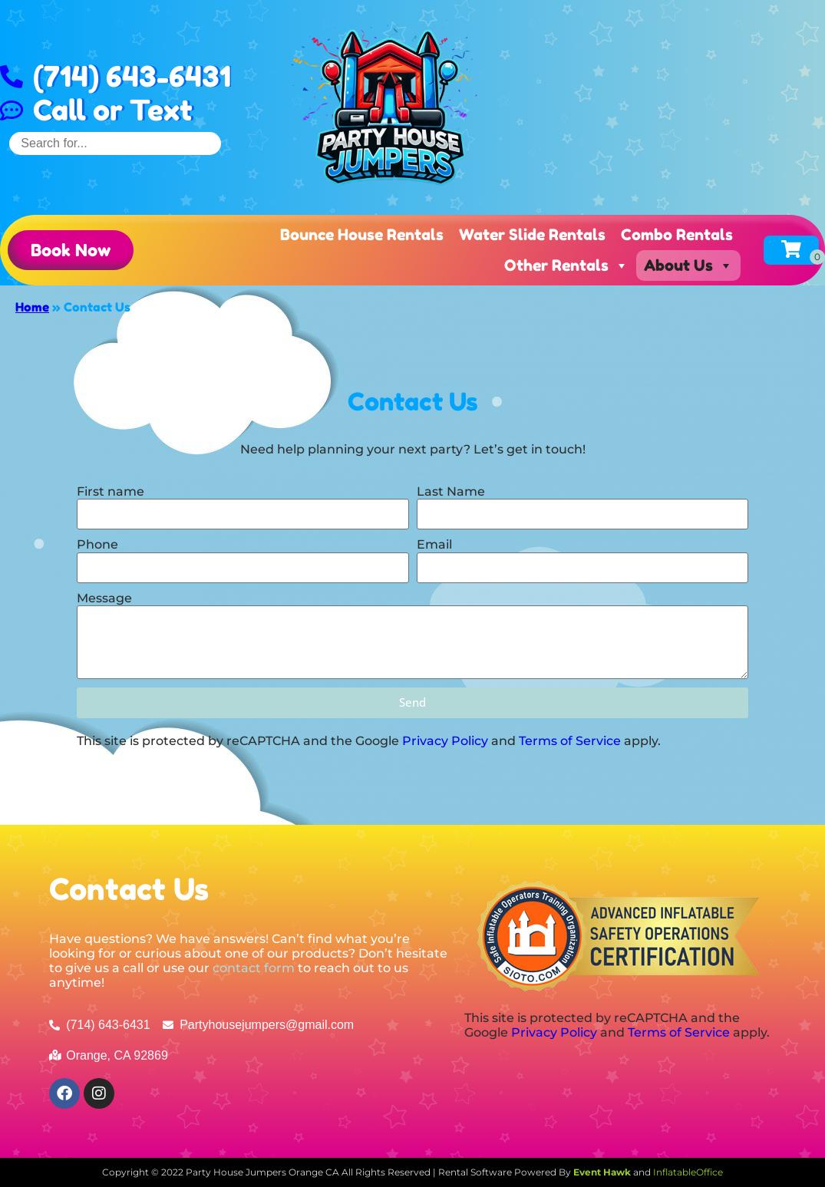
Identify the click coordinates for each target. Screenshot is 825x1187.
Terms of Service (570, 741)
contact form (254, 968)
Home (32, 307)
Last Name (451, 491)
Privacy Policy (445, 741)
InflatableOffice (688, 1172)
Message (104, 598)
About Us (688, 265)
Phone (97, 544)
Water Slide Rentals (532, 235)
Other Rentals (566, 265)
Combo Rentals (677, 235)
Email (434, 544)
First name (110, 491)
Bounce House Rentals (362, 235)
